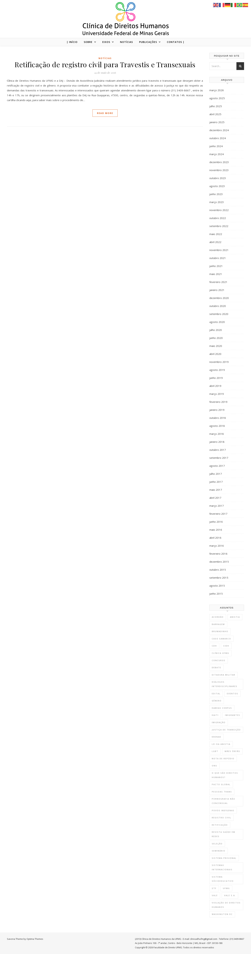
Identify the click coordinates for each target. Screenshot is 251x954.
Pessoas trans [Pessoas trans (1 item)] (222, 791)
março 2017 (216, 505)
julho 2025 (215, 106)
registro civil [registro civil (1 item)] (221, 817)
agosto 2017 (217, 465)
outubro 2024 (217, 138)
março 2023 (216, 202)
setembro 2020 (218, 314)
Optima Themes (35, 938)
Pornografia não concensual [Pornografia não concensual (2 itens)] (223, 800)
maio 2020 (215, 346)
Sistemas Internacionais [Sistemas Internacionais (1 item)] (222, 867)
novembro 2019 (219, 362)
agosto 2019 (217, 370)
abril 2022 (215, 242)
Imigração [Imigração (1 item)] (219, 722)
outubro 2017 (217, 449)
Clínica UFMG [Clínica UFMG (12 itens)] (220, 653)
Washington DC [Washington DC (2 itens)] (222, 914)
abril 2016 (215, 537)
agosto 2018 (217, 425)
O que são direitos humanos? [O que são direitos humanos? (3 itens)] (225, 775)
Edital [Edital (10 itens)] (216, 693)
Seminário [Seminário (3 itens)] (218, 850)
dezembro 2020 (219, 298)
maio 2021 (215, 274)
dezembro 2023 (219, 162)
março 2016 (216, 545)
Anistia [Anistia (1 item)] (235, 617)
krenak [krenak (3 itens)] (216, 736)
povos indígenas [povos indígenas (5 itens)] (223, 810)
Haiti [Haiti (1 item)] (215, 715)
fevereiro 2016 (218, 553)
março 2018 (216, 433)
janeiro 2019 (216, 410)
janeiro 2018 (216, 441)
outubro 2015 (217, 569)
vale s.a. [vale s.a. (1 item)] (230, 895)
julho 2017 (215, 473)
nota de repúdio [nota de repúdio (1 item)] (223, 758)
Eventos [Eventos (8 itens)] (232, 693)
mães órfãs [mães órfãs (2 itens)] (232, 751)
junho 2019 (216, 378)
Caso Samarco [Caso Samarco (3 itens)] (221, 638)
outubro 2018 (217, 418)
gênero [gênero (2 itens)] (217, 700)
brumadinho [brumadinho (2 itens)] (220, 631)
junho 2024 (216, 146)
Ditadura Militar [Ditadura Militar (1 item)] (223, 674)
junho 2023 (216, 194)
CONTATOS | (175, 42)
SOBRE (88, 42)
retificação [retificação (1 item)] (220, 825)
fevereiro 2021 (218, 282)
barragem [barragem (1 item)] (218, 624)
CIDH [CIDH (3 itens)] (226, 645)
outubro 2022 (217, 218)
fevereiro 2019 (218, 402)
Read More (105, 113)
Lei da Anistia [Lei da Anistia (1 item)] (221, 744)
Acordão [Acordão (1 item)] (218, 617)
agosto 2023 (217, 186)
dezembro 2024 (219, 130)
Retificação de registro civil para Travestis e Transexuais (105, 64)
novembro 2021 (219, 250)
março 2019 (216, 394)
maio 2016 (215, 529)
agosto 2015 (217, 585)
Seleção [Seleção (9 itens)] (217, 843)
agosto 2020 (217, 322)
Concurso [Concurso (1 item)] (218, 660)
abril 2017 (215, 497)
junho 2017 (216, 481)
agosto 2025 (217, 98)
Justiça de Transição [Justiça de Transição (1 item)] (226, 729)
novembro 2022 (219, 210)
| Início (72, 42)
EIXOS (106, 42)
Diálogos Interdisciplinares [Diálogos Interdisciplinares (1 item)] (224, 684)
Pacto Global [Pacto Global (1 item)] (221, 784)
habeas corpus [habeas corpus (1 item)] (222, 708)
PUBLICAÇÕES (148, 42)
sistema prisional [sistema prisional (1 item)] (224, 858)
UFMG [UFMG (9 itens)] (226, 888)
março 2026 (216, 90)
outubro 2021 (217, 258)
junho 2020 (216, 338)
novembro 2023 (219, 170)
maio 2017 (215, 489)
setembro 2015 (218, 577)
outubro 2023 (217, 178)
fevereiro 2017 (218, 513)
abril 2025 (215, 114)
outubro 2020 (217, 306)
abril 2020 (215, 354)
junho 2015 (216, 593)
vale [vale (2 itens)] (215, 895)
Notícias (105, 58)
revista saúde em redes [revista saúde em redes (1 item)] (223, 834)
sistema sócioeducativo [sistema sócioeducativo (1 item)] (223, 878)
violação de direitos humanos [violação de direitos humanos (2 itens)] (226, 904)
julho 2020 (215, 330)
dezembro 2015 (219, 561)
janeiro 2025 (216, 122)
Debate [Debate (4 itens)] (216, 667)
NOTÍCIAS (126, 42)
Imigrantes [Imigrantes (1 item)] (232, 715)
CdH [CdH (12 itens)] (214, 645)
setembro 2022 (218, 226)
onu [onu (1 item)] (214, 765)
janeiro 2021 (216, 290)
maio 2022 (215, 234)
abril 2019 (215, 386)
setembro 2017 (218, 457)
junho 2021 (216, 266)
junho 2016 (216, 521)
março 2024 (216, 154)
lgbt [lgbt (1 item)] (215, 751)
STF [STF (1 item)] (214, 888)
